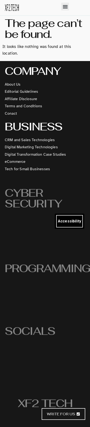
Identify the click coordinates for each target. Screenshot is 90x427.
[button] (65, 6)
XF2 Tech (45, 405)
